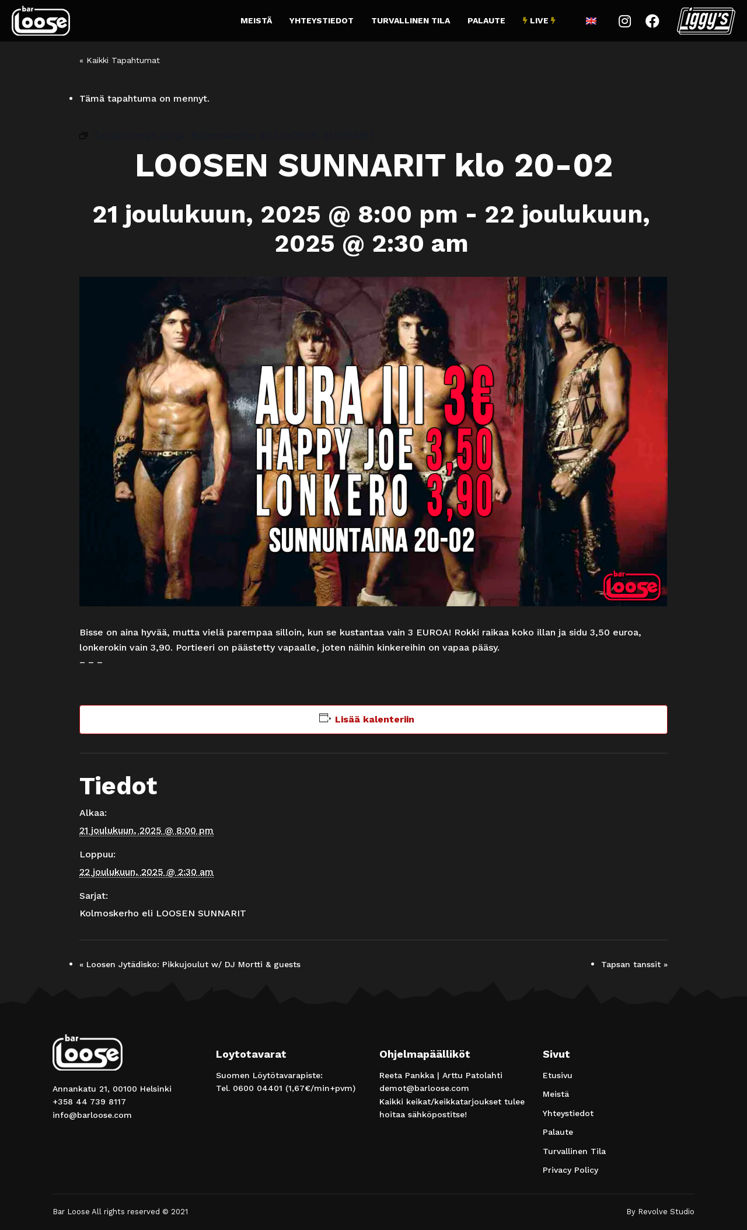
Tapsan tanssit (634, 964)
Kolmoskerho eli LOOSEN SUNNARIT (162, 913)
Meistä (256, 20)
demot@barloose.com (424, 1088)
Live (539, 20)
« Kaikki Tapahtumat (119, 60)
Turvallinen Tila (410, 20)
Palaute (486, 20)
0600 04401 (257, 1088)
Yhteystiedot (321, 20)
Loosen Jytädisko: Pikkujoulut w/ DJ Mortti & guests (190, 964)
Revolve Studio (666, 1211)
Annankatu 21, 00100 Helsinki (112, 1088)
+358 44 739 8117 (89, 1101)
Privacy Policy (570, 1170)
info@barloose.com (92, 1115)
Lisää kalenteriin (374, 719)
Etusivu (558, 1075)
